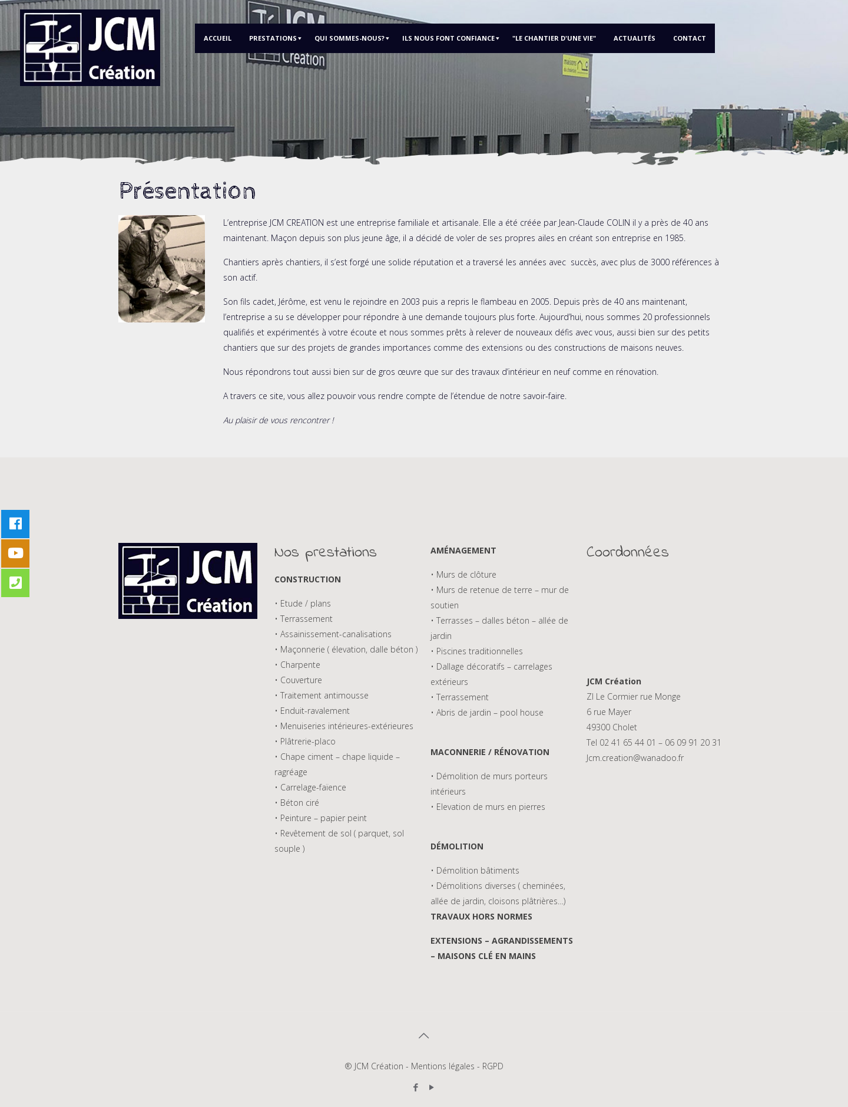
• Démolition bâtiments (474, 870)
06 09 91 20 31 (693, 742)
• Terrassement (303, 618)
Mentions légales (443, 1066)
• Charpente (297, 664)
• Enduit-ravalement (312, 710)
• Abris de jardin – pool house (487, 712)
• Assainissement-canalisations (333, 634)
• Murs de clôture (463, 574)
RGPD (493, 1066)
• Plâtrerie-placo (305, 741)
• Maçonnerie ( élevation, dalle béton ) (346, 649)
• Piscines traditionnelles (476, 651)
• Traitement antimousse (321, 695)
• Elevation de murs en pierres (487, 806)
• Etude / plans (302, 603)
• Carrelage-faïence (310, 787)
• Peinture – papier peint (320, 817)
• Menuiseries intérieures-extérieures (343, 726)
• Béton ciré (296, 802)
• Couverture (298, 680)
